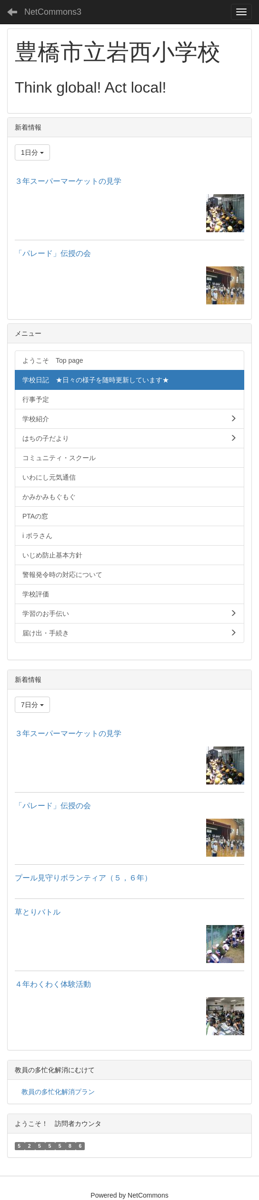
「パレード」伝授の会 (53, 253)
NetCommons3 (52, 12)
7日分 (32, 705)
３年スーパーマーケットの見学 (68, 181)
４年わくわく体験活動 (53, 984)
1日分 (32, 152)
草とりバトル (37, 912)
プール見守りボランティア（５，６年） (83, 878)
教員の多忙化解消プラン (58, 1092)
